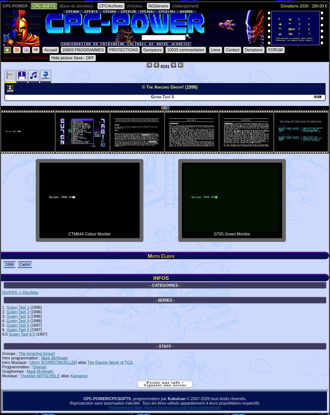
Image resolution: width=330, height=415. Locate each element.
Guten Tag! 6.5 (22, 334)
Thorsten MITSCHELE (40, 376)
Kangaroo (78, 376)
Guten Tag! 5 (18, 325)
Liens (215, 50)
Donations (254, 50)
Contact (232, 50)
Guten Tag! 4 (18, 321)
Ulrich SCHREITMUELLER (53, 362)
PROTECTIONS (123, 50)
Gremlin (40, 367)
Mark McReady (54, 358)
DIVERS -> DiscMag (20, 292)
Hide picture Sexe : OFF (72, 58)
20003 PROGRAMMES (83, 50)
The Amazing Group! (37, 353)
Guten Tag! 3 (18, 316)
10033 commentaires (185, 50)
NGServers (158, 6)
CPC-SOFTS (44, 6)
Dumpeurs (152, 50)
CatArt (25, 264)
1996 (9, 264)
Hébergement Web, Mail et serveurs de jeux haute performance (165, 408)
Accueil (50, 50)
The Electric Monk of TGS (110, 362)
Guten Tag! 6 (18, 330)
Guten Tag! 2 (18, 312)
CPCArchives (111, 6)
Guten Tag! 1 (18, 307)
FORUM (275, 50)
